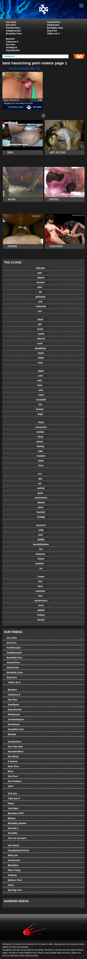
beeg (43, 436)
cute (42, 375)
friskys (42, 615)
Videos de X (53, 33)
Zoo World (11, 845)
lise (42, 549)
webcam (42, 268)
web (43, 390)
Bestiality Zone (55, 28)
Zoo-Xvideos (12, 781)
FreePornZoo (13, 28)
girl (42, 324)
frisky (42, 422)
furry (43, 465)
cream (43, 576)
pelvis (20, 107)
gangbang (42, 348)
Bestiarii (10, 39)
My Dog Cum (13, 890)
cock (42, 343)
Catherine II (12, 41)
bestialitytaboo (42, 544)
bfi (42, 292)
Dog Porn (52, 30)
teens (42, 353)
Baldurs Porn (13, 880)
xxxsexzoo (42, 427)
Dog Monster (13, 50)
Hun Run (10, 44)
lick (43, 581)
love (42, 596)
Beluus (9, 818)
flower (43, 558)
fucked (42, 409)
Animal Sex (53, 25)
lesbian (42, 432)
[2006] (43, 539)
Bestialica (11, 865)
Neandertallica (13, 751)
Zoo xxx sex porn (15, 838)
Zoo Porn (11, 25)
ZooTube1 (11, 808)
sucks (43, 334)
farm (42, 586)
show (43, 507)
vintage (42, 517)
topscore (42, 525)
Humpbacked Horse (16, 850)
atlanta (42, 502)
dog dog (51, 12)
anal (42, 534)
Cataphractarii (13, 30)
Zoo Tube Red (13, 746)
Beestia (10, 734)
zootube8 (42, 399)
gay (43, 478)
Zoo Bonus (12, 724)
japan (42, 371)
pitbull (43, 610)
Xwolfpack (11, 47)
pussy (42, 441)
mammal (43, 591)
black (43, 319)
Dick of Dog (12, 870)
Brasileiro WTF (14, 813)
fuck (42, 385)
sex (43, 483)
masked (42, 456)
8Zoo (8, 771)
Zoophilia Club (14, 729)
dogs (43, 414)
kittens (42, 277)
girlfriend (42, 296)
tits (43, 404)
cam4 (42, 395)
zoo (43, 311)
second (42, 282)
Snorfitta (10, 833)
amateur (42, 563)
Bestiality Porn (14, 33)
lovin (42, 605)
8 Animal (10, 761)
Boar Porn (11, 766)
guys (43, 493)
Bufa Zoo (11, 855)
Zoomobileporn (14, 719)
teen (42, 380)
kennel (42, 619)
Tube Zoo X (12, 798)
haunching (12, 107)
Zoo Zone (11, 22)
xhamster (42, 306)
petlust (42, 488)
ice (42, 568)
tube (42, 451)
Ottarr (9, 803)
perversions (43, 600)
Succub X (11, 828)
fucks (42, 329)
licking (42, 446)
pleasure (43, 554)
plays (42, 460)
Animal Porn (53, 22)
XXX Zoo (10, 793)
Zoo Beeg (11, 756)
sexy (43, 362)
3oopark (10, 875)
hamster (43, 512)
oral (42, 301)
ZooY (8, 786)
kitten (42, 358)
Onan (9, 885)
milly (43, 530)
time (42, 287)
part (43, 273)
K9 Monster (12, 714)
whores (42, 338)
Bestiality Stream (15, 823)
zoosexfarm (43, 497)
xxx (43, 473)
